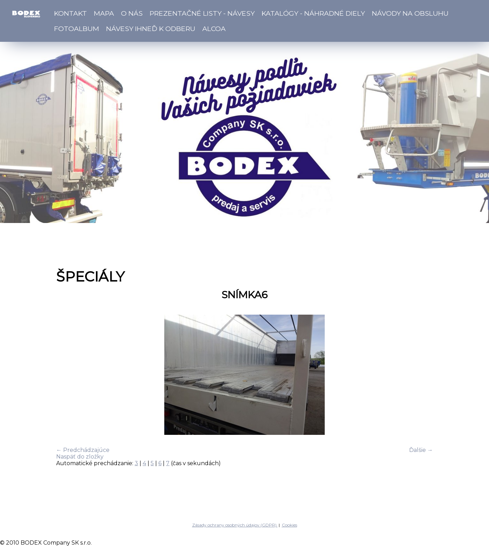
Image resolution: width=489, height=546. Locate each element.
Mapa (104, 13)
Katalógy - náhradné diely (313, 13)
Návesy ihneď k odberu (150, 28)
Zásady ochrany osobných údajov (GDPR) (235, 525)
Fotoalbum (76, 28)
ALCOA (214, 28)
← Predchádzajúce (83, 450)
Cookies (289, 525)
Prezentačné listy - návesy (202, 13)
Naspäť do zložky (80, 456)
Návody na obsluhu (410, 13)
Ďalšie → (421, 450)
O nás (132, 13)
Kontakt (70, 13)
